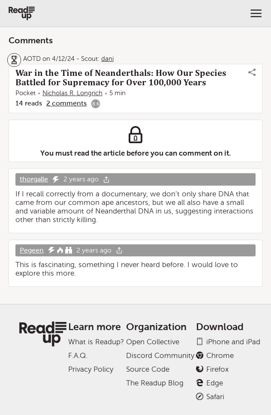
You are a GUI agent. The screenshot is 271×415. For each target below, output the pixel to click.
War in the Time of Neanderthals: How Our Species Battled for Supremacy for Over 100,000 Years (120, 77)
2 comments (66, 103)
